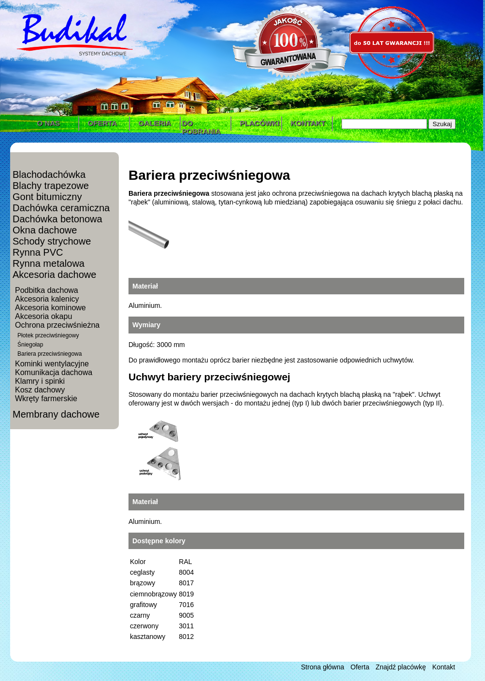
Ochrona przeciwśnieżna (57, 325)
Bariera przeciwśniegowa (49, 353)
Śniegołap (30, 344)
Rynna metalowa (49, 263)
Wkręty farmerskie (46, 398)
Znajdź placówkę (400, 667)
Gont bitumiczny (47, 196)
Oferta (360, 667)
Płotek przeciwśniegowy (48, 335)
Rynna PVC (38, 252)
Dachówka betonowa (57, 219)
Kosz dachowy (40, 390)
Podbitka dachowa (46, 290)
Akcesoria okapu (43, 316)
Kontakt (443, 667)
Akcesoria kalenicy (47, 299)
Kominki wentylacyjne (52, 364)
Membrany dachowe (56, 414)
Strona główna (322, 667)
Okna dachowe (45, 230)
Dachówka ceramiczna (61, 208)
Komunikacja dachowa (53, 372)
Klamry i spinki (40, 381)
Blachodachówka (49, 174)
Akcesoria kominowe (50, 308)
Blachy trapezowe (51, 185)
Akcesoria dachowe (54, 274)
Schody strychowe (52, 241)
